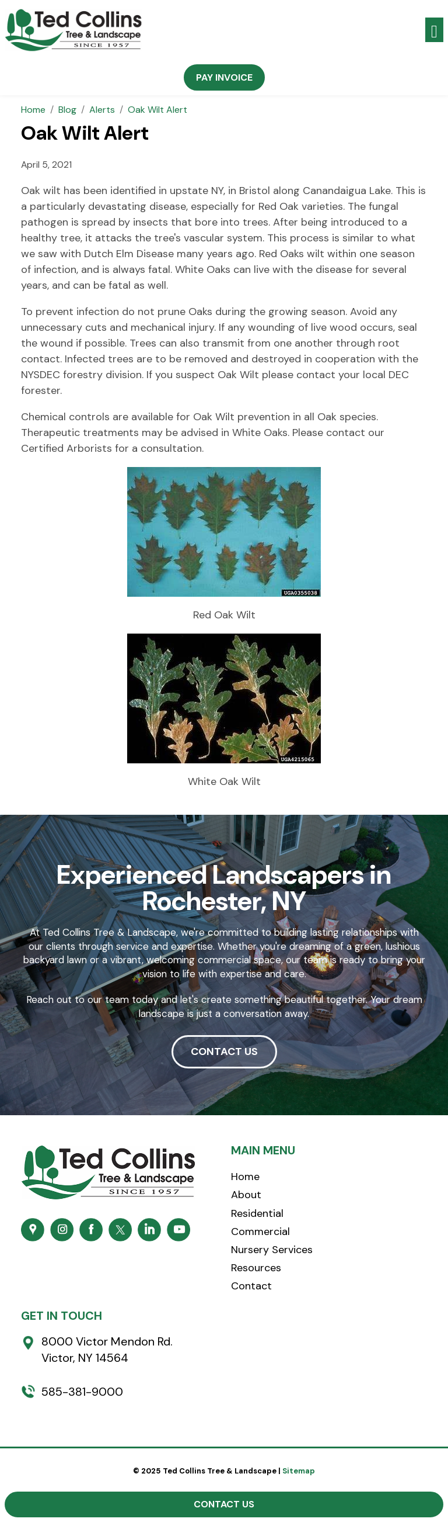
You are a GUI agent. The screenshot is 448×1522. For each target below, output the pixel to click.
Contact (251, 1286)
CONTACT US (224, 1051)
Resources (256, 1268)
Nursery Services (272, 1250)
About (246, 1195)
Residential (257, 1213)
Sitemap (298, 1471)
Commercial (260, 1231)
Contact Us (224, 1504)
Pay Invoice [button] (224, 77)
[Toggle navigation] (434, 30)
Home (245, 1177)
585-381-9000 (82, 1391)
